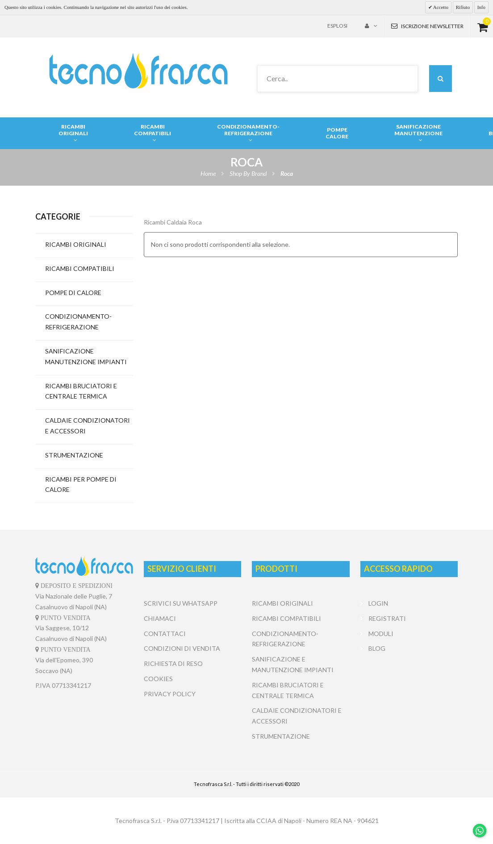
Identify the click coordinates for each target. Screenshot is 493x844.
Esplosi (337, 25)
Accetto (440, 7)
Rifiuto (463, 7)
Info (481, 7)
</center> (409, 689)
